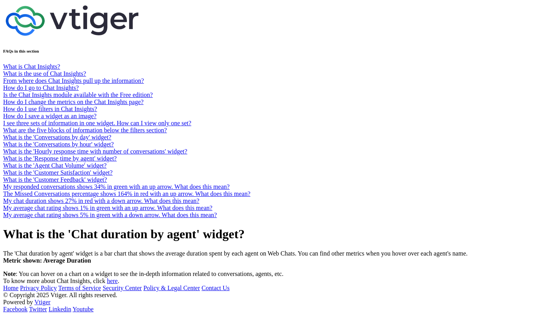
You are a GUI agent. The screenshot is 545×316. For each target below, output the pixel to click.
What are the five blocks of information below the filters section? (85, 130)
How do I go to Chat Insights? (41, 87)
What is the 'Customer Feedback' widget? (55, 179)
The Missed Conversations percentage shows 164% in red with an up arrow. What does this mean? (127, 193)
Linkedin (60, 309)
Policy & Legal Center (172, 288)
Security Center (122, 288)
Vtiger (43, 302)
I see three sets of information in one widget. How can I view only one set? (97, 123)
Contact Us (216, 288)
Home (10, 288)
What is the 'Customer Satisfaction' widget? (58, 172)
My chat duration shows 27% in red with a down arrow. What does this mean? (101, 200)
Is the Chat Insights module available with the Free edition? (78, 94)
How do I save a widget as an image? (49, 116)
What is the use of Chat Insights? (44, 73)
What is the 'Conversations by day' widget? (57, 137)
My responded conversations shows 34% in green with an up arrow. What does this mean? (116, 186)
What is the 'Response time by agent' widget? (60, 158)
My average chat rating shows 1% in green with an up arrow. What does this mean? (108, 208)
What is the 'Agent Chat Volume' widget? (55, 165)
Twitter (38, 309)
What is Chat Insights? (31, 66)
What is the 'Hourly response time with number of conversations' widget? (95, 151)
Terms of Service (79, 288)
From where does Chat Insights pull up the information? (73, 80)
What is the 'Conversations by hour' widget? (58, 144)
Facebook (15, 309)
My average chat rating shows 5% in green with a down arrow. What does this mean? (110, 215)
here (112, 281)
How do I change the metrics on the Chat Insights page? (73, 102)
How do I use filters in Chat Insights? (50, 109)
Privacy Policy (38, 288)
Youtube (83, 309)
